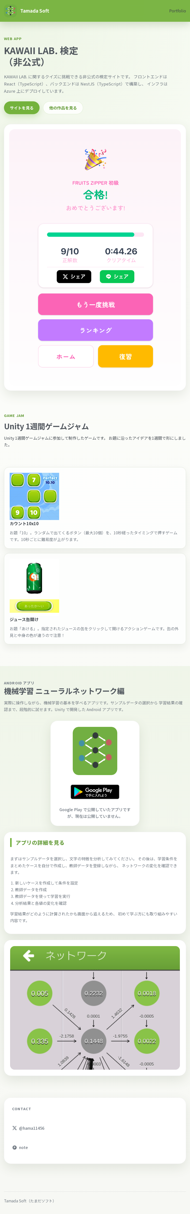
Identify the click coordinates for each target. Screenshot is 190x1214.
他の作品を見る (63, 108)
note (20, 1147)
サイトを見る (22, 108)
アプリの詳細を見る (40, 842)
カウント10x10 (24, 523)
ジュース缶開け (24, 619)
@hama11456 (28, 1128)
